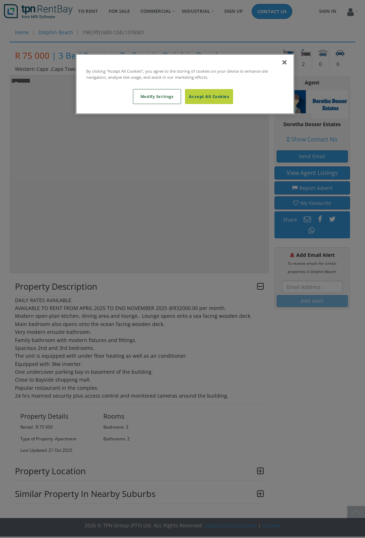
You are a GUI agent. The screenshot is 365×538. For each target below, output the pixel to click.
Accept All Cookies (209, 96)
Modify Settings (157, 96)
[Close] (284, 62)
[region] (185, 84)
